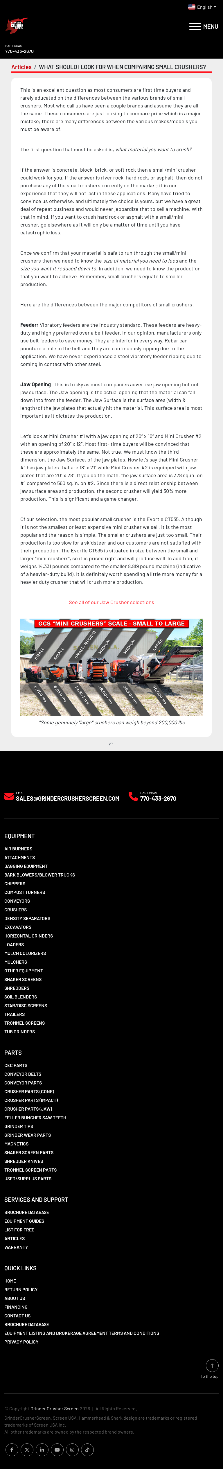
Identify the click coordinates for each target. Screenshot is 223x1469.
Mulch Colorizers (25, 953)
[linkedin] (42, 1449)
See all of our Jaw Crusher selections (111, 602)
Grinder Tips (18, 1126)
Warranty (16, 1247)
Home (10, 1280)
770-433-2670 (19, 51)
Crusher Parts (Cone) (29, 1091)
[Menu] (195, 26)
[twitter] (27, 1449)
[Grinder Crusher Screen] (30, 777)
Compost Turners (24, 892)
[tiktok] (87, 1449)
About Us (14, 1298)
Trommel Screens (24, 1023)
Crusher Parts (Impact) (31, 1100)
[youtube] (57, 1449)
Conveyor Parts (23, 1082)
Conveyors (17, 901)
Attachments (19, 857)
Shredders (16, 988)
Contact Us (17, 1315)
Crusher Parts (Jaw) (28, 1108)
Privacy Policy (21, 1341)
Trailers (14, 1014)
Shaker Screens (23, 979)
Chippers (14, 883)
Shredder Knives (23, 1161)
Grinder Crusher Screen (54, 1408)
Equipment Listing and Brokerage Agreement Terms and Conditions (81, 1333)
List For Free (19, 1229)
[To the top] (210, 1369)
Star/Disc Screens (25, 1005)
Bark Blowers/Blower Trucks (39, 874)
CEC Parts (15, 1065)
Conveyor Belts (22, 1074)
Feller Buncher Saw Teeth (35, 1117)
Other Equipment (23, 970)
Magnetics (16, 1143)
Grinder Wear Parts (27, 1135)
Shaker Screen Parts (28, 1152)
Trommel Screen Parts (30, 1169)
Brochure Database (26, 1212)
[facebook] (12, 1449)
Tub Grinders (19, 1031)
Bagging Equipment (26, 866)
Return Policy (21, 1289)
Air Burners (18, 848)
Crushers (15, 909)
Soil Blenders (20, 996)
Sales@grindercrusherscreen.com (67, 798)
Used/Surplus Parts (27, 1178)
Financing (16, 1307)
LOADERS (14, 944)
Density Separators (27, 918)
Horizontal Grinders (28, 935)
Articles (21, 66)
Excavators (17, 927)
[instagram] (72, 1449)
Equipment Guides (24, 1221)
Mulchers (15, 962)
